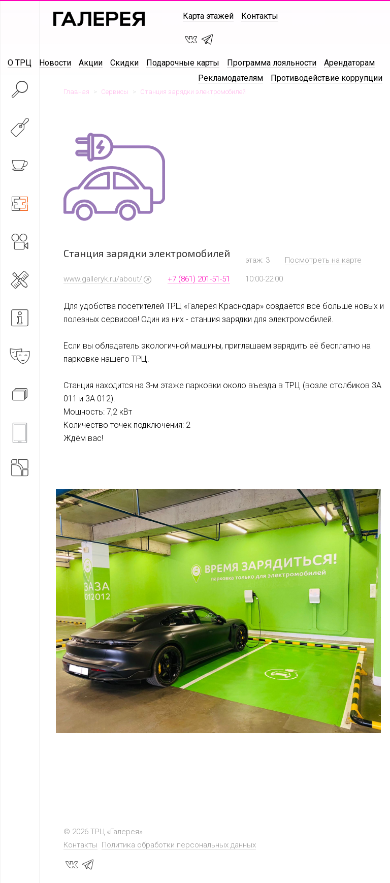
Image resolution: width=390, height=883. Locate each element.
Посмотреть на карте (323, 260)
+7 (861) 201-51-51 (199, 278)
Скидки (124, 63)
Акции (91, 63)
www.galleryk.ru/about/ (102, 278)
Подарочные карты (182, 63)
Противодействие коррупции (326, 78)
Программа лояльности (271, 63)
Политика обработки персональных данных (179, 844)
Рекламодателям (230, 78)
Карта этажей (208, 16)
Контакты (259, 16)
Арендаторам (349, 63)
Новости (55, 63)
